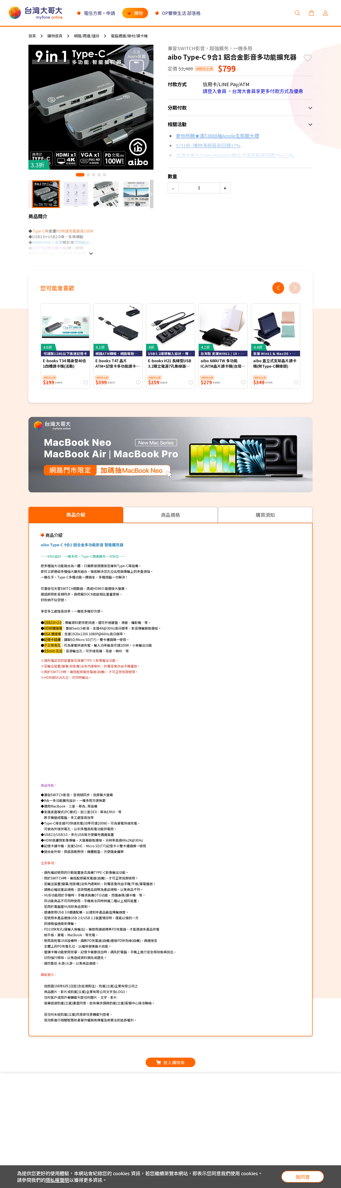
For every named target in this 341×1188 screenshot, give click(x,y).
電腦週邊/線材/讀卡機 (129, 36)
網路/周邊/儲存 (86, 36)
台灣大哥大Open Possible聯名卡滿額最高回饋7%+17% (235, 155)
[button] (80, 175)
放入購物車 (170, 1062)
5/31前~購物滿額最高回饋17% (208, 145)
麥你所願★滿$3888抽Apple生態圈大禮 (217, 135)
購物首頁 (55, 36)
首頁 (32, 36)
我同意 (303, 1176)
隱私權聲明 (57, 1179)
